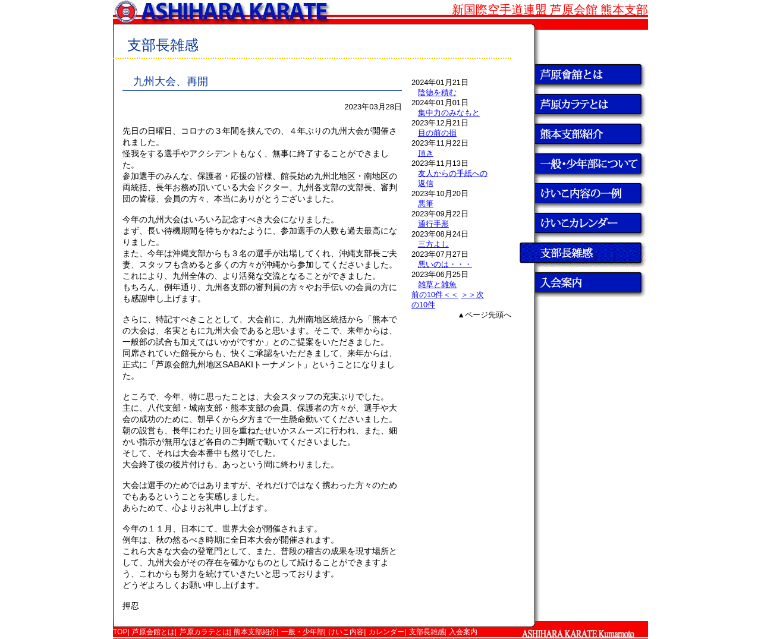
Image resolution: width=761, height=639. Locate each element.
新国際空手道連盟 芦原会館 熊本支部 (550, 9)
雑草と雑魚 (437, 284)
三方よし (433, 244)
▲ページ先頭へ (484, 314)
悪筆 (425, 203)
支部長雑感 (427, 632)
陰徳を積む (437, 92)
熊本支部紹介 (582, 134)
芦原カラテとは (582, 104)
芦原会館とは (582, 74)
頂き (425, 153)
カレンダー (386, 632)
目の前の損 (437, 132)
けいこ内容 (346, 632)
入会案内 (582, 282)
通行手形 (433, 223)
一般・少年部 (302, 632)
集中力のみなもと (449, 112)
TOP (582, 44)
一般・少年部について (582, 163)
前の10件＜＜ (434, 294)
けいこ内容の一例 (582, 193)
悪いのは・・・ (445, 264)
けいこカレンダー (582, 223)
